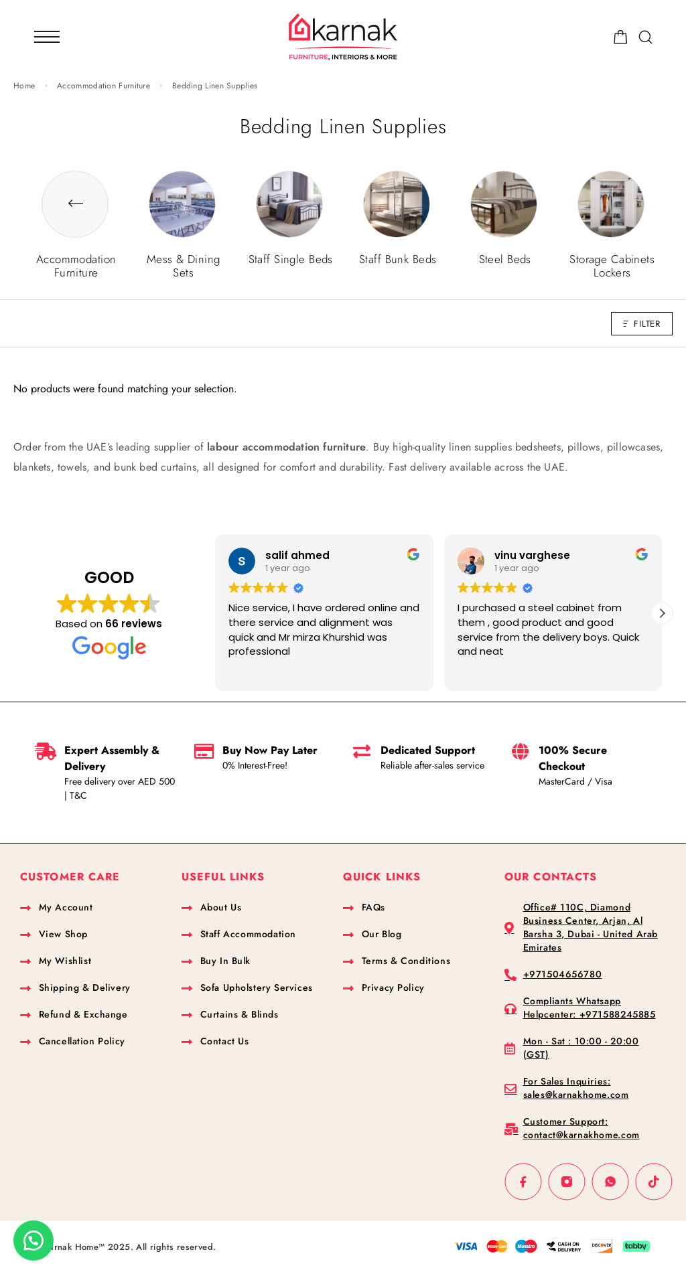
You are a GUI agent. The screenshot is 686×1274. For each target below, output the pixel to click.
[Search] (645, 37)
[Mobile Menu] (47, 37)
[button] (662, 613)
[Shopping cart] (621, 39)
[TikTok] (654, 1182)
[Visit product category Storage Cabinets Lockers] (611, 252)
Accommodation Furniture (103, 86)
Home (24, 86)
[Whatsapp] (610, 1182)
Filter (642, 323)
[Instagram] (567, 1182)
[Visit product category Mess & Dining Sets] (182, 252)
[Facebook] (523, 1182)
